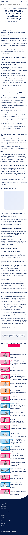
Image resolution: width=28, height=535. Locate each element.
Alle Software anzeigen (14, 345)
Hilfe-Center (3, 525)
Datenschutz (3, 506)
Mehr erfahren (21, 338)
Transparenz (3, 508)
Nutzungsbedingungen (5, 510)
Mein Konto (3, 523)
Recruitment (10, 8)
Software (2, 517)
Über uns (2, 515)
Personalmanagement (5, 8)
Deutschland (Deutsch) (11, 531)
